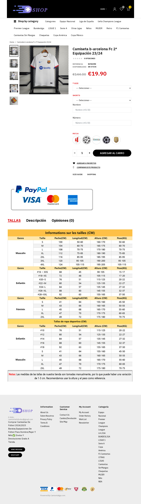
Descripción (36, 220)
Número (77, 117)
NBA (100, 481)
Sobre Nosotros (47, 416)
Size (76, 83)
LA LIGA (102, 433)
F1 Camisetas (104, 454)
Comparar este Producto (88, 167)
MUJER (101, 474)
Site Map (63, 422)
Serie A (101, 443)
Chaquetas (103, 471)
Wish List (83, 419)
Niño (100, 478)
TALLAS (14, 220)
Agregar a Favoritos (86, 163)
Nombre (77, 104)
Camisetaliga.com (58, 495)
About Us (44, 412)
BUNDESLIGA (104, 436)
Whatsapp (15, 455)
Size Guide (77, 174)
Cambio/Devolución (68, 418)
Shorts (76, 95)
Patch (75, 133)
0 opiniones (89, 58)
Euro (103, 9)
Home (12, 42)
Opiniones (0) (63, 220)
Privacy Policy (46, 419)
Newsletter (84, 423)
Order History (85, 416)
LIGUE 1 (102, 440)
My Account (84, 412)
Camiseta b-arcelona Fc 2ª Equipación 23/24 (34, 42)
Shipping (91, 174)
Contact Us (64, 415)
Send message (16, 449)
